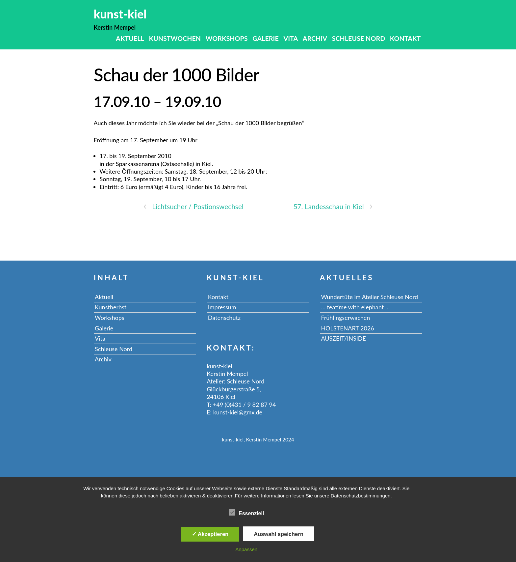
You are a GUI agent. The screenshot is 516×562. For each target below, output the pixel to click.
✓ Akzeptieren (210, 534)
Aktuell (130, 38)
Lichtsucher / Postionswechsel (193, 206)
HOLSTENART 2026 (347, 328)
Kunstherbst (110, 307)
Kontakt (405, 38)
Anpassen (246, 549)
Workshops (227, 38)
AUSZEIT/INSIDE (343, 338)
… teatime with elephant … (355, 307)
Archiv (315, 38)
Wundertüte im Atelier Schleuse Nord (369, 296)
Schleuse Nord (358, 38)
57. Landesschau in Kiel (333, 206)
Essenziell (246, 512)
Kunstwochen (175, 38)
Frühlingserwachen (345, 317)
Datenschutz (224, 317)
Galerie (265, 38)
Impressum (222, 307)
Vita (290, 38)
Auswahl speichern (278, 534)
